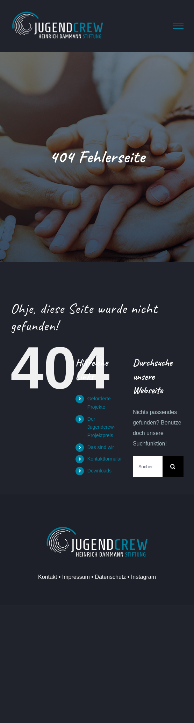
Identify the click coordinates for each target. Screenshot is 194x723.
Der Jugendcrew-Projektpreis (101, 427)
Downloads (99, 470)
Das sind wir (100, 447)
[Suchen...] (148, 466)
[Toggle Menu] (178, 26)
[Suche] (173, 466)
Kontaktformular (104, 459)
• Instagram (141, 577)
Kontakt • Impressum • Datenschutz (82, 577)
